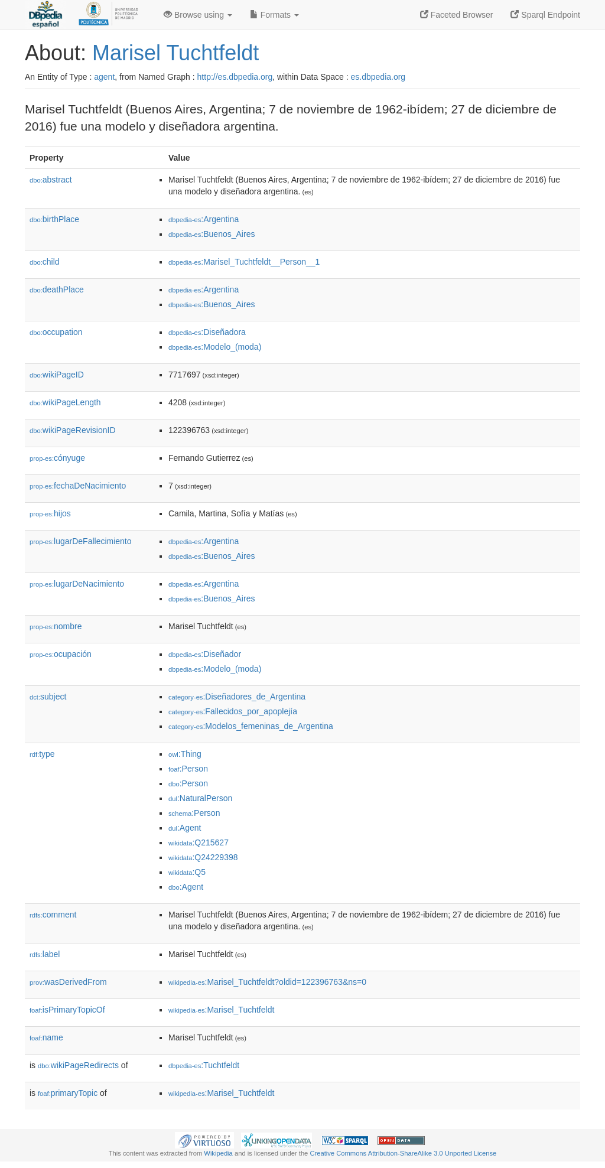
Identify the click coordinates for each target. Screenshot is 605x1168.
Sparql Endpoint (545, 14)
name (46, 1037)
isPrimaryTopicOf (67, 1009)
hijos (50, 513)
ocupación (61, 654)
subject (48, 696)
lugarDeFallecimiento (81, 541)
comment (53, 914)
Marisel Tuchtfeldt (175, 53)
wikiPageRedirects (78, 1065)
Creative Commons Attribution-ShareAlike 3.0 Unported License (403, 1153)
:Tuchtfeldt (203, 1065)
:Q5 (187, 872)
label (45, 954)
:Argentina (203, 219)
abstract (51, 179)
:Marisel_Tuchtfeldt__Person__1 (244, 261)
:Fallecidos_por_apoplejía (232, 711)
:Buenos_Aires (211, 234)
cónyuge (57, 458)
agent (104, 77)
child (45, 261)
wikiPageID (57, 374)
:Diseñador (204, 654)
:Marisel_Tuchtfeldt (221, 1009)
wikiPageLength (65, 402)
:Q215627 (198, 842)
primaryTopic (67, 1093)
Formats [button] (274, 14)
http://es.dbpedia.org (235, 77)
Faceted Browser (456, 14)
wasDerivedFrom (68, 982)
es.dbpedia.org (378, 77)
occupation (56, 332)
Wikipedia (218, 1153)
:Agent (184, 827)
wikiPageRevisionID (73, 430)
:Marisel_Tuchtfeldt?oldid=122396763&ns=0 (267, 982)
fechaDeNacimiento (78, 485)
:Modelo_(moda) (214, 347)
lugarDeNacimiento (77, 583)
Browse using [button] (198, 14)
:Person (188, 768)
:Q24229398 (203, 857)
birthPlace (54, 219)
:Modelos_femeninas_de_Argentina (250, 726)
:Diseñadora (207, 332)
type (42, 754)
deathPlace (57, 289)
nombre (56, 626)
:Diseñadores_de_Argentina (236, 696)
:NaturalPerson (200, 798)
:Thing (184, 754)
